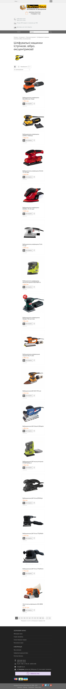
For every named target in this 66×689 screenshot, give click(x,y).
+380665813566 (35, 673)
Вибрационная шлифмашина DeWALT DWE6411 (31, 135)
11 (43, 618)
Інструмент (22, 37)
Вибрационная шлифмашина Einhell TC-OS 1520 (33, 171)
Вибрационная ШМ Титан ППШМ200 (33, 569)
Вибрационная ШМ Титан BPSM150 (33, 498)
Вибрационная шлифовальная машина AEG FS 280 (31, 355)
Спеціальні (31, 687)
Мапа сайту (38, 687)
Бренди (25, 687)
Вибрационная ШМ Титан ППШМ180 (33, 533)
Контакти (20, 687)
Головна (16, 37)
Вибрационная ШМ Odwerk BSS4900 (33, 426)
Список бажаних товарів (20, 640)
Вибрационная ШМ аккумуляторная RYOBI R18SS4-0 (33, 462)
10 (40, 618)
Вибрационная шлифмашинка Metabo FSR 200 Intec (31, 318)
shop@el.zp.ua (21, 666)
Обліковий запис (18, 634)
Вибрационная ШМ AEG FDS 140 (32, 391)
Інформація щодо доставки (21, 653)
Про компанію (17, 650)
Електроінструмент (31, 37)
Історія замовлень (18, 637)
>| (49, 618)
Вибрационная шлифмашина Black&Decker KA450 (31, 98)
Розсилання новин (18, 643)
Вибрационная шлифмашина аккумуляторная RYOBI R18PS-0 (32, 281)
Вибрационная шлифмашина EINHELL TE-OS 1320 (31, 208)
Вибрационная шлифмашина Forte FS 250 (32, 245)
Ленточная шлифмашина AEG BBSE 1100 (33, 604)
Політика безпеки (18, 656)
